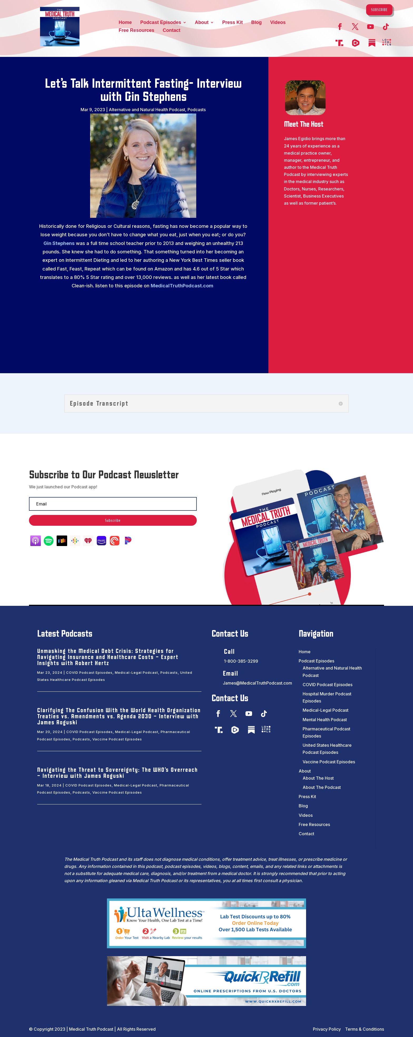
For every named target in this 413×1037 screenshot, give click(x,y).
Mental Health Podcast (325, 719)
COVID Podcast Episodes (89, 672)
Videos (278, 23)
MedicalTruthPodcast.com (182, 285)
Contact (171, 30)
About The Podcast (322, 787)
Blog (256, 23)
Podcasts (197, 109)
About (202, 23)
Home (125, 23)
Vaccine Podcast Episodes (117, 739)
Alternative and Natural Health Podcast (147, 109)
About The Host (318, 778)
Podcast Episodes (160, 23)
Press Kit (232, 23)
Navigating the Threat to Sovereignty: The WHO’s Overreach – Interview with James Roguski (117, 773)
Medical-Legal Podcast (136, 672)
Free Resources (136, 30)
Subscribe (379, 9)
